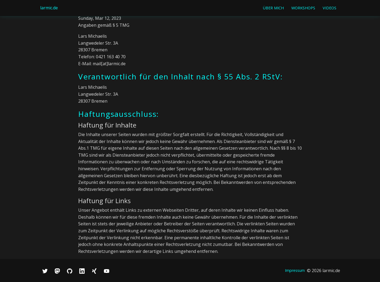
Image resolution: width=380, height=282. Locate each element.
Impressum (295, 270)
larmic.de (49, 8)
